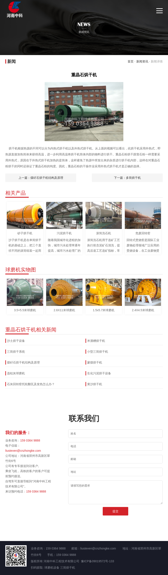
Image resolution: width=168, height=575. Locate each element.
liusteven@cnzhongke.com (23, 450)
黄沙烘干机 (94, 384)
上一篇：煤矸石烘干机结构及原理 (41, 177)
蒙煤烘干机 (94, 362)
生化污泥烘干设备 (99, 373)
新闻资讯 (142, 61)
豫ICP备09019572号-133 (97, 561)
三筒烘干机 (67, 567)
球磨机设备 (51, 567)
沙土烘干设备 (16, 340)
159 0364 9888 (30, 440)
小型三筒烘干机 (97, 351)
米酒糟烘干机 (96, 340)
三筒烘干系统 (16, 351)
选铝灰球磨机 (16, 373)
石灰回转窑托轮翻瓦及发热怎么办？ (31, 384)
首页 (131, 61)
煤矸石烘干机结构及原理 (23, 362)
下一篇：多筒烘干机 (127, 177)
